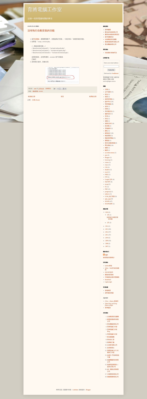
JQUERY (107, 182)
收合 (106, 94)
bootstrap (107, 160)
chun (106, 165)
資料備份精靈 (109, 293)
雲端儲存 (108, 128)
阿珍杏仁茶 (110, 339)
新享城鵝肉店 (109, 37)
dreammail (108, 279)
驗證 (106, 150)
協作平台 (108, 101)
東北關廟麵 (110, 337)
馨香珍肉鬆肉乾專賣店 (112, 34)
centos (107, 162)
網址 (106, 131)
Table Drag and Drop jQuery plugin (111, 304)
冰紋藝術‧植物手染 (111, 52)
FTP (106, 177)
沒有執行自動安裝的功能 (41, 30)
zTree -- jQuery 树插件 (111, 301)
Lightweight (108, 282)
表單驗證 (108, 307)
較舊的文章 (92, 96)
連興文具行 (108, 123)
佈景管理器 (108, 99)
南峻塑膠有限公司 (113, 377)
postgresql (108, 191)
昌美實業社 (110, 348)
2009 (107, 240)
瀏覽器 (107, 140)
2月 (108, 222)
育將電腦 (108, 104)
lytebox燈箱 (108, 265)
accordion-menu (109, 152)
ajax (106, 155)
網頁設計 (108, 133)
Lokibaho (75, 390)
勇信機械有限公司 (110, 44)
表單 (106, 106)
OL (106, 186)
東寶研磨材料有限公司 (112, 42)
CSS (106, 167)
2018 (107, 212)
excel (106, 172)
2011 (107, 235)
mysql (106, 184)
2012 (107, 232)
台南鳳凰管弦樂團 (110, 39)
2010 (107, 237)
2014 (107, 226)
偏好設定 (108, 114)
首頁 (62, 96)
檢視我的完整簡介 (109, 257)
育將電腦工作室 (45, 9)
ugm (106, 255)
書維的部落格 (109, 274)
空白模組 (36, 39)
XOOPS (41, 91)
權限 (106, 148)
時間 (106, 109)
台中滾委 (108, 92)
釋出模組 (108, 145)
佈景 (106, 96)
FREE (106, 174)
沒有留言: (48, 88)
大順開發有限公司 (113, 374)
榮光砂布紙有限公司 (111, 32)
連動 (106, 121)
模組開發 (35, 91)
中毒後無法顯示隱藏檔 (112, 277)
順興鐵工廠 (110, 342)
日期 (106, 89)
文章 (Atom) (36, 100)
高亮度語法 (108, 111)
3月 (108, 215)
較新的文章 (31, 96)
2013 (107, 229)
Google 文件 (108, 179)
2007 (107, 246)
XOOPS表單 (108, 204)
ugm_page (108, 199)
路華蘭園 (108, 29)
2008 (107, 243)
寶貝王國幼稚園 (110, 143)
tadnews (107, 194)
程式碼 (107, 126)
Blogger (107, 157)
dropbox (107, 169)
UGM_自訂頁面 (110, 196)
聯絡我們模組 (109, 138)
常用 (106, 116)
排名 (106, 118)
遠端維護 (108, 290)
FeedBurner (115, 73)
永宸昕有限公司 (112, 345)
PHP (106, 189)
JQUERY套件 (109, 272)
